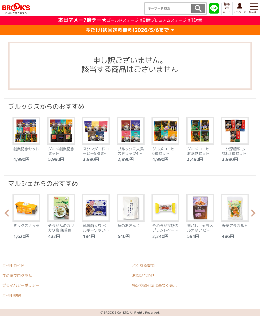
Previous (6, 214)
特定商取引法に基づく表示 (154, 285)
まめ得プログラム (17, 275)
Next (253, 214)
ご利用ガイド (13, 265)
